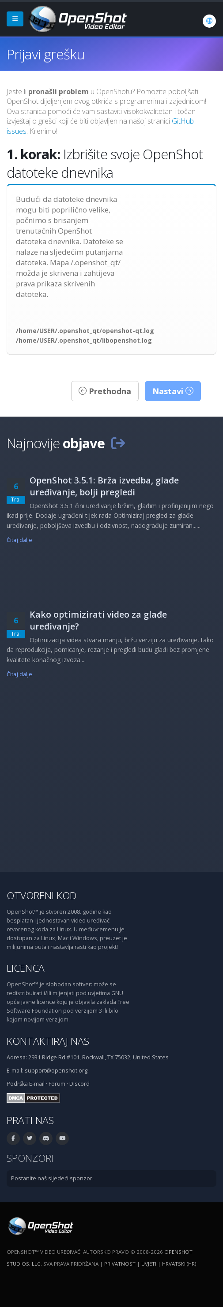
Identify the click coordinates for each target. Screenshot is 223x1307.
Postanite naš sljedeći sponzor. (52, 1178)
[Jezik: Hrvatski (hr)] (209, 21)
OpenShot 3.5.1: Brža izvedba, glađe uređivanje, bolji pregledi (104, 486)
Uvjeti (148, 1263)
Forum (57, 1083)
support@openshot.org (56, 1070)
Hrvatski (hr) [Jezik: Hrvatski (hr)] (179, 1263)
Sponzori (30, 1158)
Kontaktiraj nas (48, 1041)
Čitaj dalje (19, 540)
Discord (79, 1083)
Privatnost (120, 1263)
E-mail (37, 1083)
